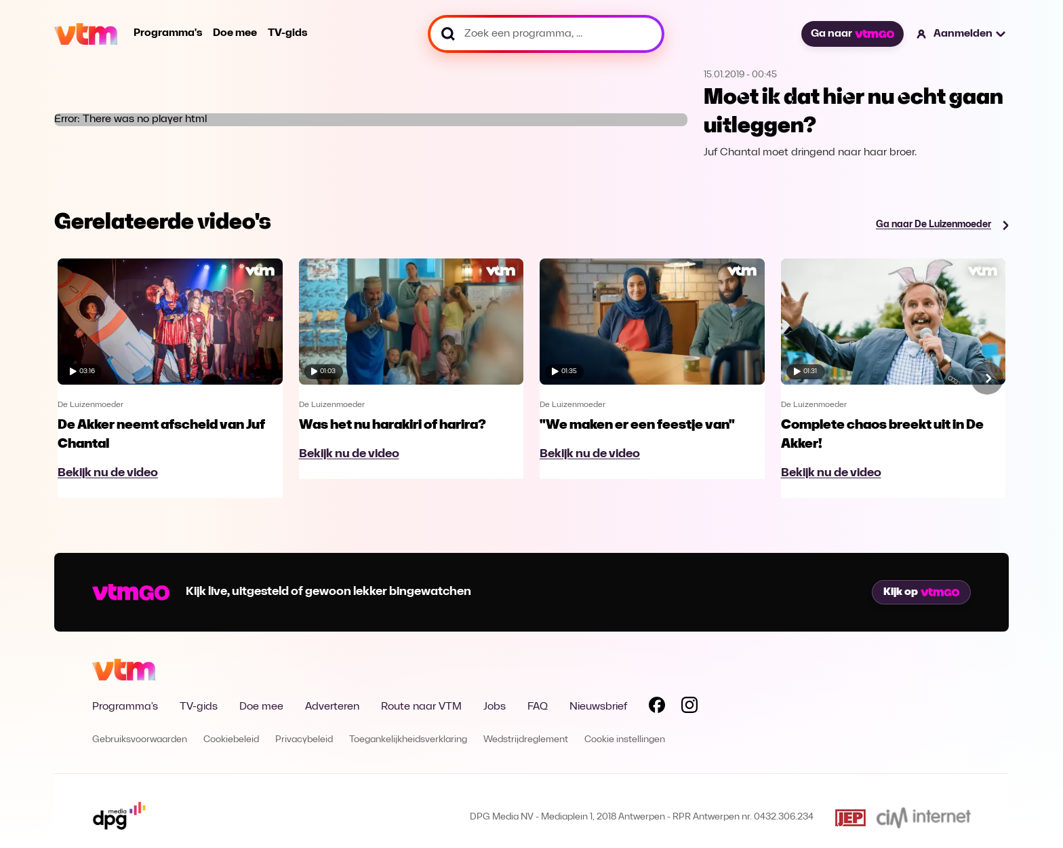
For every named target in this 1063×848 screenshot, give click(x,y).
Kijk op (921, 592)
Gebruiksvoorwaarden (139, 740)
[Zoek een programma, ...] (546, 34)
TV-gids (287, 33)
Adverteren (332, 706)
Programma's (168, 33)
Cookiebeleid (231, 740)
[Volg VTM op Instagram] (689, 707)
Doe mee (235, 33)
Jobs (494, 706)
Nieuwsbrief (598, 706)
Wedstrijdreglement (525, 740)
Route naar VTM (421, 706)
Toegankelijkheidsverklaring (408, 740)
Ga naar (852, 33)
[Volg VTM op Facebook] (657, 707)
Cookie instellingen (624, 740)
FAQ (537, 706)
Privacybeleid (304, 740)
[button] (962, 34)
